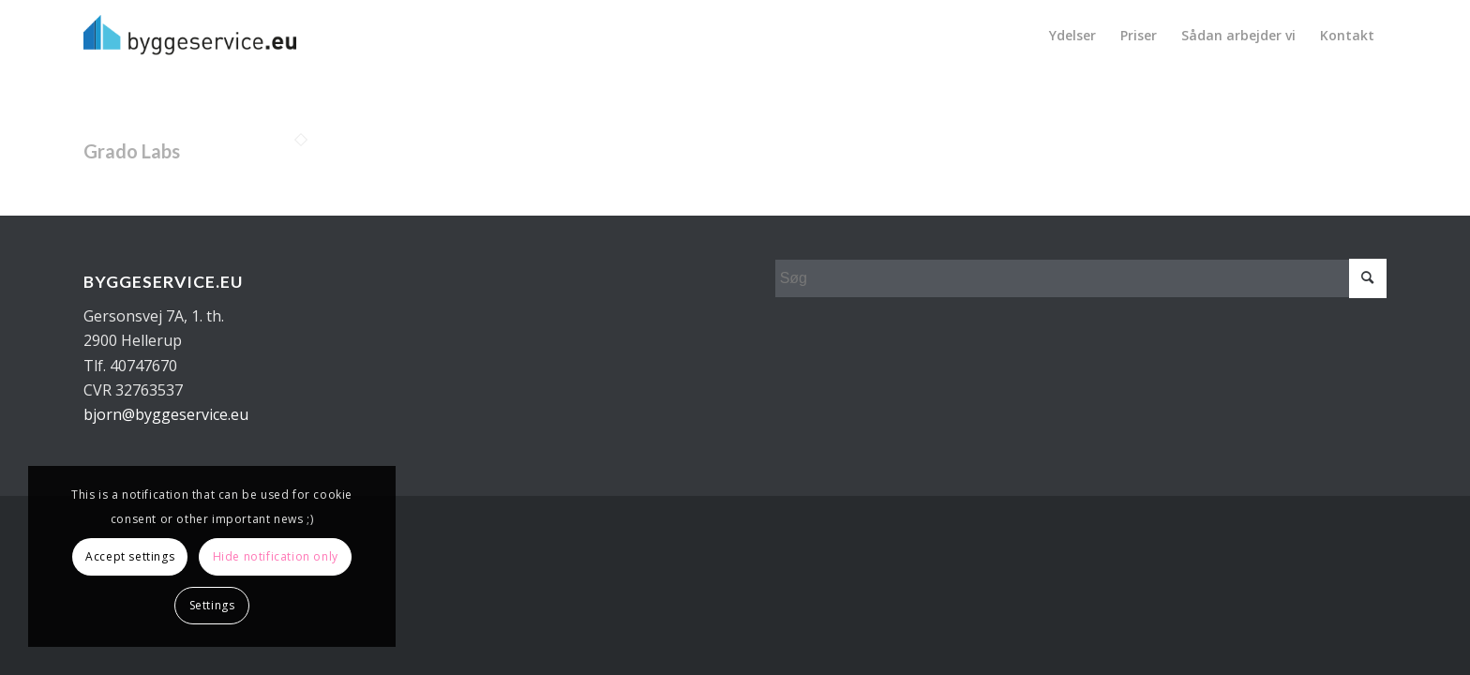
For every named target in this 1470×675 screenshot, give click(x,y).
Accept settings (129, 556)
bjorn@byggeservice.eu (165, 414)
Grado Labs (131, 151)
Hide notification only (275, 556)
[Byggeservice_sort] (189, 35)
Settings (212, 605)
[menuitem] (1072, 35)
